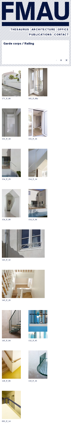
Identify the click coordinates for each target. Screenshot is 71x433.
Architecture (43, 29)
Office (63, 29)
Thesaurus (19, 29)
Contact (61, 35)
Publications (40, 35)
